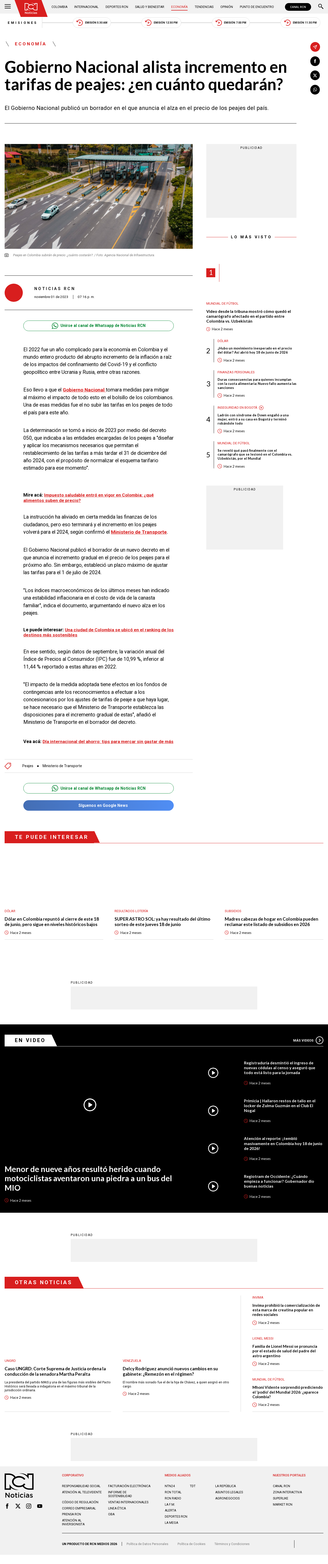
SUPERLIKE (281, 1504)
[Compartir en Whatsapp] (315, 90)
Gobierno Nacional (84, 391)
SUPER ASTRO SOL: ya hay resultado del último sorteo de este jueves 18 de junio (163, 925)
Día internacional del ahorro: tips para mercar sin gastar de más (94, 742)
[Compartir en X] (315, 75)
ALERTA (171, 1516)
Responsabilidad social (81, 1491)
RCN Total (173, 1497)
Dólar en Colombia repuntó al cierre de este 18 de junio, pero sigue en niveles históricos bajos (52, 925)
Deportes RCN (117, 7)
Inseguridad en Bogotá (238, 409)
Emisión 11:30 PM (303, 23)
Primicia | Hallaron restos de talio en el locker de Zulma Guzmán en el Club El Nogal (280, 1109)
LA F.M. (170, 1510)
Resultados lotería (132, 914)
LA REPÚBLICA (225, 1491)
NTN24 (170, 1491)
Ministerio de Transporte (139, 533)
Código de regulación (80, 1511)
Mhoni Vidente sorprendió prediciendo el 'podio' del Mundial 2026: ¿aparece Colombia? (287, 1397)
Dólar (223, 342)
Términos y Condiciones (232, 1553)
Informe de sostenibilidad (120, 1503)
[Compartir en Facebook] (315, 61)
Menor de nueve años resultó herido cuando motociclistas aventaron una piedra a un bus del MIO (89, 1182)
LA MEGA (172, 1528)
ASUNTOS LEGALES (229, 1497)
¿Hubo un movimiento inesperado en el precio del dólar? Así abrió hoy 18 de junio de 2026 (255, 352)
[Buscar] (320, 7)
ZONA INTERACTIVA (288, 1497)
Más (308, 1044)
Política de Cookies (192, 1553)
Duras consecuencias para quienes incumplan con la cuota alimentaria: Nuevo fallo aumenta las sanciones (254, 385)
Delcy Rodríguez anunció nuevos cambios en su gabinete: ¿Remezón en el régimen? (171, 1376)
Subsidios (233, 914)
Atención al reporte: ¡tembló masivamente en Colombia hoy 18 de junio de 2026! (283, 1147)
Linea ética (117, 1517)
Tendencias (204, 7)
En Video (31, 1044)
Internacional (87, 7)
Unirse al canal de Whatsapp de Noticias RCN (98, 326)
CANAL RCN (298, 7)
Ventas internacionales (128, 1511)
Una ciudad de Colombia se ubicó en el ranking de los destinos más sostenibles (95, 632)
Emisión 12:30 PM (161, 23)
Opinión (227, 7)
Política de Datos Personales (147, 1553)
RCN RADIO (173, 1504)
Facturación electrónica (119, 1493)
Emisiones (20, 23)
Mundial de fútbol (222, 304)
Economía (180, 7)
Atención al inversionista (73, 1531)
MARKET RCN (283, 1510)
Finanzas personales (236, 374)
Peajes (27, 769)
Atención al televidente (82, 1501)
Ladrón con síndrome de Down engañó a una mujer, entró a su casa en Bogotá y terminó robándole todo (253, 421)
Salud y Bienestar (150, 7)
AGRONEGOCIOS (227, 1504)
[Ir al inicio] (31, 8)
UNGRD (10, 1365)
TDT (193, 1491)
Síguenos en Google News (98, 809)
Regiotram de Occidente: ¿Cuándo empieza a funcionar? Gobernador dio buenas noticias (280, 1185)
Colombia (60, 7)
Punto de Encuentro (257, 7)
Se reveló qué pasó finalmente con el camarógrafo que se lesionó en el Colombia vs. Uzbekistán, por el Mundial (255, 457)
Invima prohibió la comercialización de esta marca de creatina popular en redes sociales (286, 1314)
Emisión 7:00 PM (232, 23)
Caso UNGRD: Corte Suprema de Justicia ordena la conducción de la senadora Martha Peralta (56, 1376)
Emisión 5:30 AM (90, 23)
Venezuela (132, 1365)
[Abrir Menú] (8, 7)
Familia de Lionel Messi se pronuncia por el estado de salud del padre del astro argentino (285, 1356)
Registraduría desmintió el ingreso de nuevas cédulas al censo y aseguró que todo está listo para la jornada (280, 1071)
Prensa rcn (71, 1524)
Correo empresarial (79, 1517)
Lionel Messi (262, 1343)
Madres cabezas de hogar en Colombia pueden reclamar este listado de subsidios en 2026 (272, 925)
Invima (258, 1301)
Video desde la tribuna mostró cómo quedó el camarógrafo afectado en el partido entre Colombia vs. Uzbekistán (249, 317)
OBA (111, 1524)
